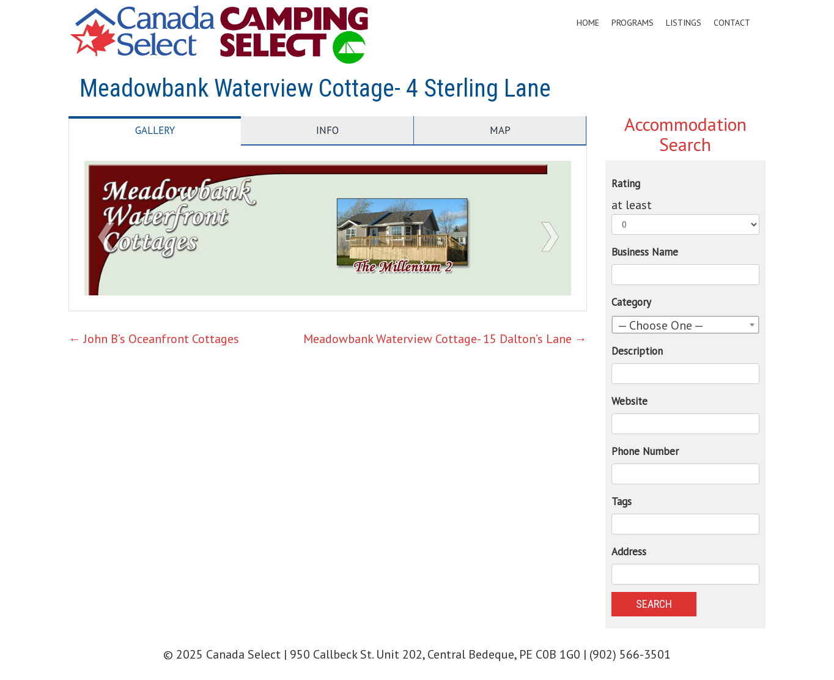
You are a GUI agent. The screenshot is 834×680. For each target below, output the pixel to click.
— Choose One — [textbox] (661, 325)
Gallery (155, 130)
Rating (625, 183)
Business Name (644, 252)
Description (637, 351)
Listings (683, 22)
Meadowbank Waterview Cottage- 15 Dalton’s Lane (445, 339)
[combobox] (685, 324)
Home (588, 22)
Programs (632, 22)
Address (628, 551)
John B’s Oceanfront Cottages (153, 339)
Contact (732, 22)
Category (631, 302)
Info (327, 130)
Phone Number (645, 451)
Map (500, 130)
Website (629, 401)
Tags (621, 501)
